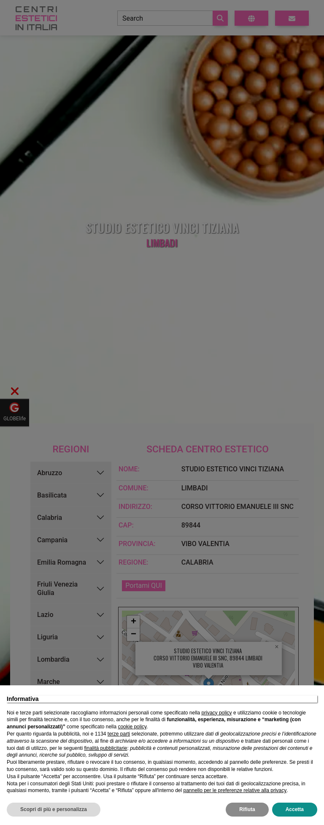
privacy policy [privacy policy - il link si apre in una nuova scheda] (217, 713)
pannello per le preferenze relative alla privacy (234, 790)
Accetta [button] (295, 809)
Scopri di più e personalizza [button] (53, 809)
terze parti (119, 734)
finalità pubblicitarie (105, 748)
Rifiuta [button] (247, 809)
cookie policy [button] (132, 727)
